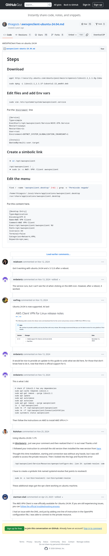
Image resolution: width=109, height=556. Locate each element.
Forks (57, 34)
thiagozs (13, 24)
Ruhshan (17, 431)
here (99, 448)
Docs (64, 542)
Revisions (23, 34)
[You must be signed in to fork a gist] (100, 24)
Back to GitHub (71, 4)
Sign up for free (14, 528)
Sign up (98, 4)
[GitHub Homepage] (46, 548)
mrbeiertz (18, 279)
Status (45, 542)
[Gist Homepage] (14, 4)
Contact (71, 542)
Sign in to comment (93, 528)
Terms (21, 542)
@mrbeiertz (21, 443)
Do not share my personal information (54, 544)
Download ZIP (99, 35)
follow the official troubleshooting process (40, 506)
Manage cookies (83, 542)
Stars (41, 34)
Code (7, 34)
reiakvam (17, 261)
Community (55, 542)
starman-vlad (19, 497)
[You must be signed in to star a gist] (86, 24)
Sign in (86, 4)
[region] (54, 150)
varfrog (16, 300)
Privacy (29, 542)
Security (37, 542)
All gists (57, 4)
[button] (87, 35)
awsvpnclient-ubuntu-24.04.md (42, 24)
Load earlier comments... (58, 254)
